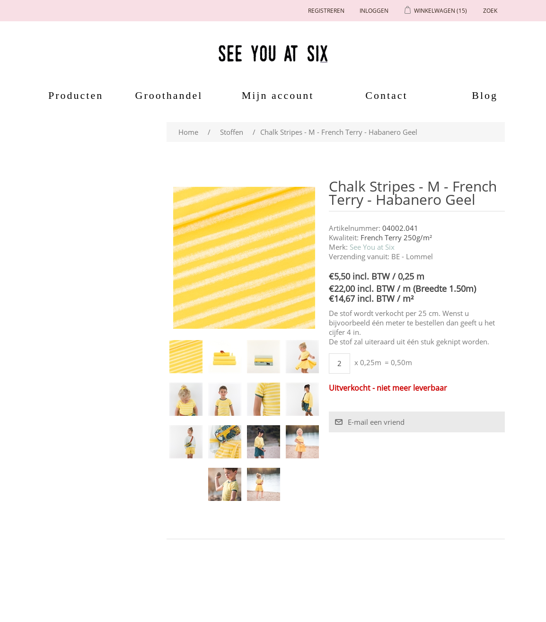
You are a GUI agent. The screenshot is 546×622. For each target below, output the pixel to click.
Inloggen (374, 11)
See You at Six (372, 247)
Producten (72, 95)
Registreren (326, 11)
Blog (485, 95)
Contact (386, 95)
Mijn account (278, 95)
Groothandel (169, 95)
